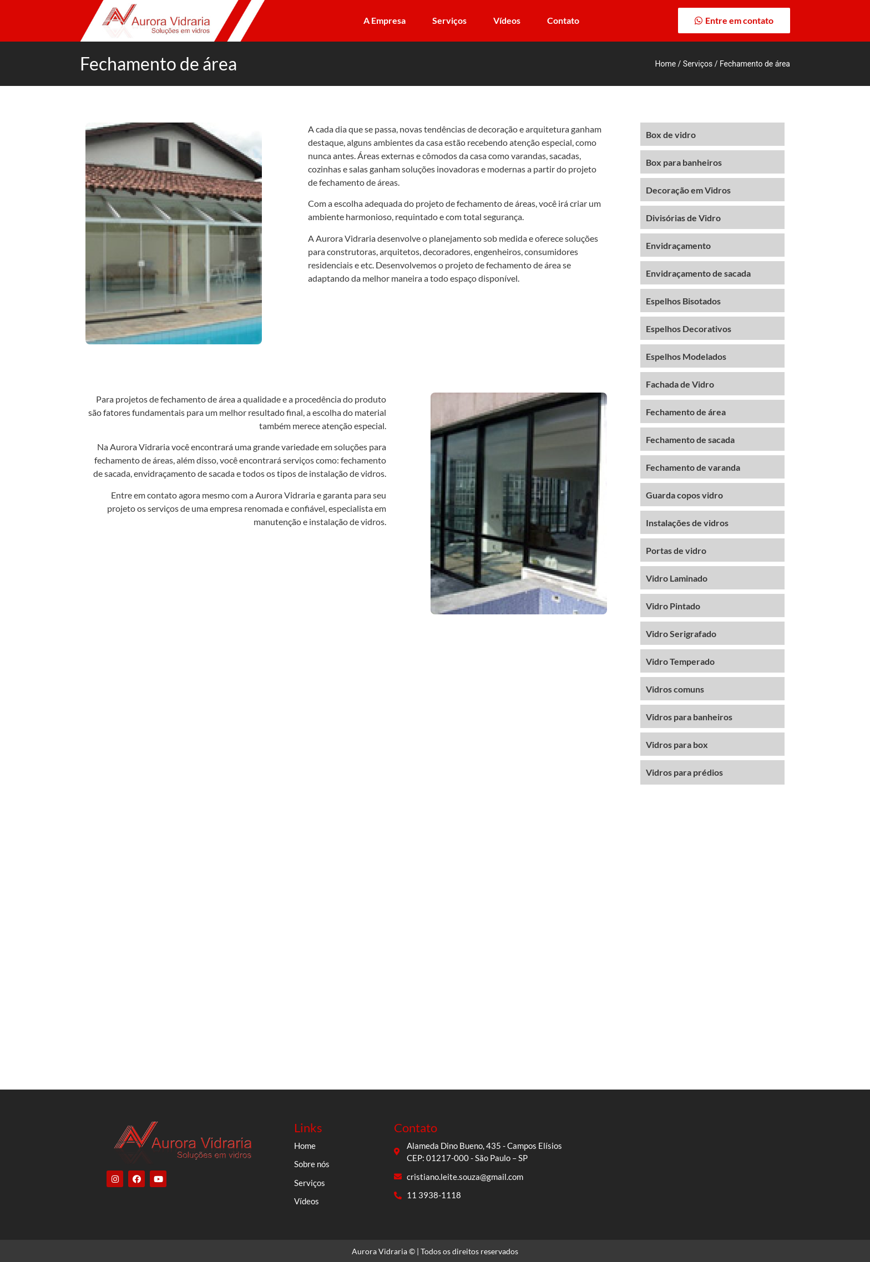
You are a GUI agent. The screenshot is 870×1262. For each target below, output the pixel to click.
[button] (734, 20)
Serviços (449, 20)
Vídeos (506, 20)
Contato (563, 20)
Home (665, 63)
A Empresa (384, 20)
